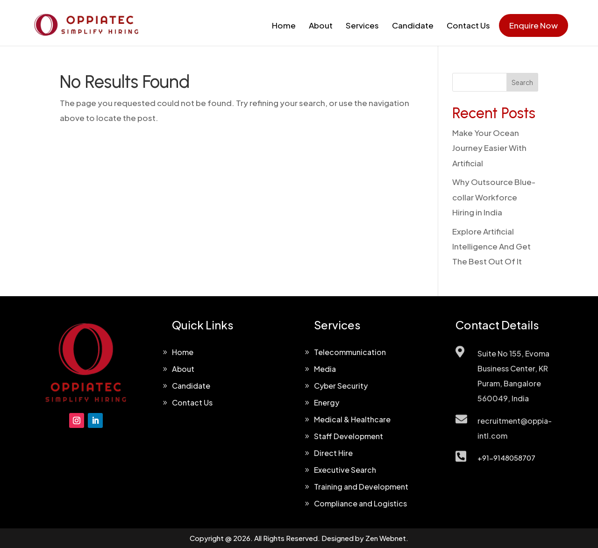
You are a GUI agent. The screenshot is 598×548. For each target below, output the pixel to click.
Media (325, 369)
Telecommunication (350, 352)
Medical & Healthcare (352, 419)
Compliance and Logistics (360, 503)
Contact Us (468, 25)
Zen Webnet (385, 538)
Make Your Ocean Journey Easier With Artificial (489, 148)
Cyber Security (341, 386)
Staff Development (348, 436)
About (321, 25)
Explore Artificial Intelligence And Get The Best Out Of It (491, 246)
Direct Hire (333, 453)
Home (284, 25)
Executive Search (345, 470)
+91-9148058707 (506, 457)
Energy (326, 402)
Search (522, 82)
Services (362, 25)
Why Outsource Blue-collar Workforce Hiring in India (493, 197)
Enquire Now (533, 25)
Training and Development (361, 486)
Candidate (413, 25)
